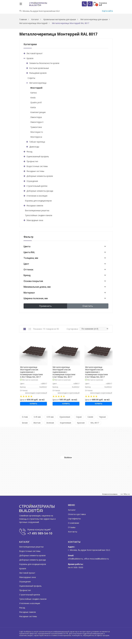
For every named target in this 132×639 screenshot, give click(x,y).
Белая (25, 422)
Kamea (33, 92)
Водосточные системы (37, 166)
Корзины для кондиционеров (38, 200)
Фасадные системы (35, 171)
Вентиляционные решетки (37, 210)
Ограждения (32, 181)
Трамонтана (36, 127)
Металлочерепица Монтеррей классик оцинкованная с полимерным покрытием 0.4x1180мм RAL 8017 (64, 372)
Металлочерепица (37, 83)
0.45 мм (37, 417)
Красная (81, 422)
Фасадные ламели (35, 205)
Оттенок (28, 269)
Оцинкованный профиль (38, 156)
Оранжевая (64, 417)
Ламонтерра (36, 117)
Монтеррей (36, 87)
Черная (102, 417)
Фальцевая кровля (37, 73)
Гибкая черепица (37, 141)
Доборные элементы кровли (40, 176)
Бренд (27, 275)
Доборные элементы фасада (40, 191)
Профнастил (32, 161)
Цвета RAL (29, 252)
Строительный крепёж (37, 186)
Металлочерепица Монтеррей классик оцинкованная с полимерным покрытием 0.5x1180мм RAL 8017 (96, 372)
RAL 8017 (95, 422)
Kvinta (33, 107)
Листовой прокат (35, 53)
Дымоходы (34, 146)
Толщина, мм (31, 258)
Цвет (26, 264)
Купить (33, 403)
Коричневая (65, 422)
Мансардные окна (35, 220)
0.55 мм (50, 417)
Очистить (88, 305)
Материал (29, 292)
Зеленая (50, 422)
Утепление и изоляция (37, 195)
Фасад (29, 151)
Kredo (33, 97)
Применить (45, 305)
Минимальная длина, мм (37, 287)
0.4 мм (25, 417)
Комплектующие (38, 112)
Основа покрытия (33, 281)
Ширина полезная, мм (36, 298)
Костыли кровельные (39, 68)
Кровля (30, 58)
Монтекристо (36, 132)
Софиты (31, 78)
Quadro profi (36, 102)
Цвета (27, 246)
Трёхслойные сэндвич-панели (38, 215)
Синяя (90, 417)
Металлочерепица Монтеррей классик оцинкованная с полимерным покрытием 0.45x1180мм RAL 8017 (31, 372)
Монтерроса (36, 137)
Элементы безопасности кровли (44, 63)
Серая (79, 417)
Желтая (36, 422)
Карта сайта (107, 11)
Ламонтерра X (36, 122)
